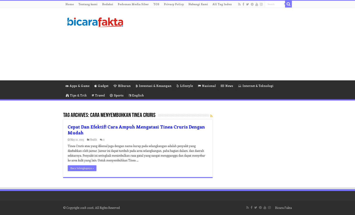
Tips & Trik (76, 95)
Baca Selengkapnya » (82, 168)
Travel (98, 95)
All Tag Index (222, 4)
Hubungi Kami (198, 4)
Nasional (207, 86)
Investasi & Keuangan (153, 86)
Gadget (101, 86)
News (227, 86)
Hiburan (122, 86)
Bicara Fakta (283, 208)
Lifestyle (184, 86)
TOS (156, 4)
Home (69, 4)
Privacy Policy (174, 4)
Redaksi (107, 4)
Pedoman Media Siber (133, 4)
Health (93, 139)
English (136, 95)
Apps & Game (77, 86)
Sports (117, 95)
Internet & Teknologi (255, 86)
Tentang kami (88, 4)
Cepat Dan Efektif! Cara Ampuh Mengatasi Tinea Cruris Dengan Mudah (136, 130)
